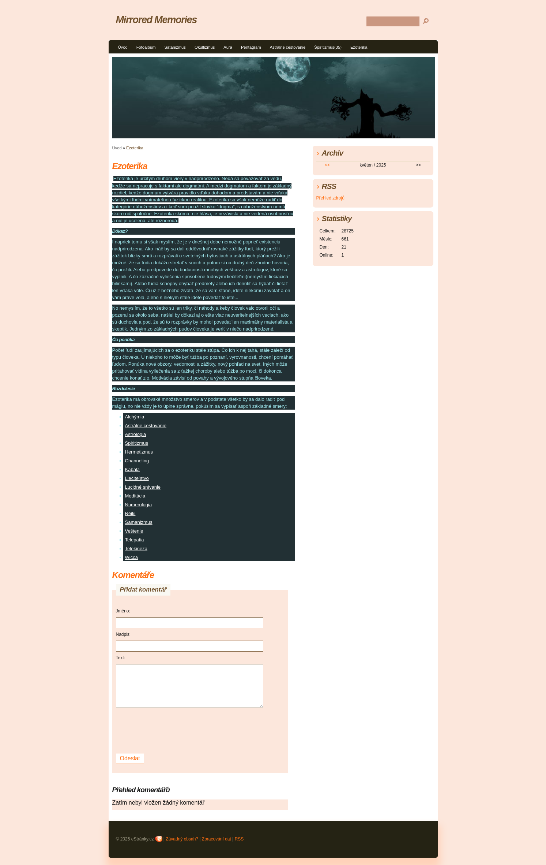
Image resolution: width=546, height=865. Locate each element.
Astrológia (135, 434)
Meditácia (135, 496)
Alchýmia (134, 417)
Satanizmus (174, 47)
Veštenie (134, 531)
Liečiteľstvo (137, 478)
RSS (239, 839)
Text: (120, 657)
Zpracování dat (216, 839)
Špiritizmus (136, 443)
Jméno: (123, 611)
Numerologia (138, 504)
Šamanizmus (138, 522)
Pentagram (251, 47)
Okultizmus (205, 47)
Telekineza (136, 548)
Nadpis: (123, 634)
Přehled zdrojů (330, 198)
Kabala (132, 469)
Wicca (131, 557)
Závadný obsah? (182, 839)
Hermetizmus (139, 452)
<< (327, 165)
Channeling (137, 460)
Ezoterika (359, 47)
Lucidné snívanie (143, 487)
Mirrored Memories (156, 19)
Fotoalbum (146, 47)
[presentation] (171, 729)
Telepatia (134, 540)
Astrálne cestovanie (288, 47)
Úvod (123, 47)
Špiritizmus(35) (328, 47)
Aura (227, 47)
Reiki (130, 513)
